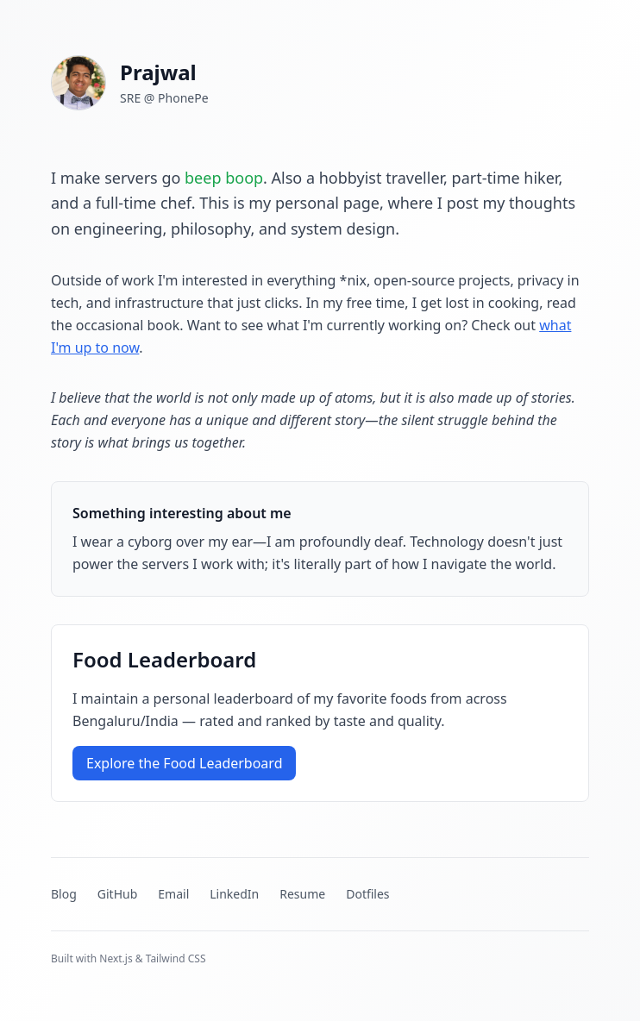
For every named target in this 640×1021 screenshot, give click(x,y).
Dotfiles (367, 894)
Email (173, 894)
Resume (302, 894)
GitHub (117, 894)
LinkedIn (234, 894)
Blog (64, 894)
